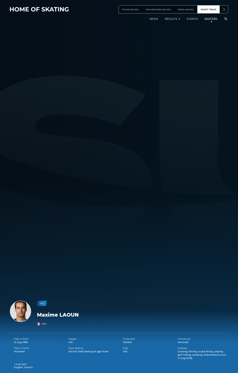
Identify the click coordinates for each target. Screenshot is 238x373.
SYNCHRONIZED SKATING (158, 9)
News (154, 19)
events (192, 19)
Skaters (210, 19)
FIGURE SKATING (130, 9)
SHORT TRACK (208, 9)
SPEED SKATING (186, 9)
